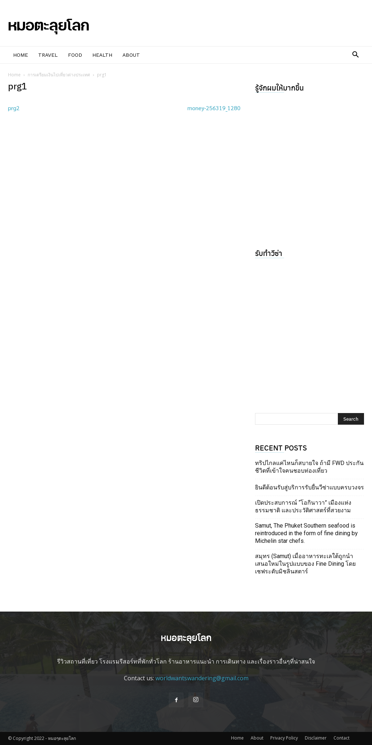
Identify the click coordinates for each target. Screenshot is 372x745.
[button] (355, 55)
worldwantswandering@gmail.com (201, 678)
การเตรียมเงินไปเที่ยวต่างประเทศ (59, 75)
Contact (341, 738)
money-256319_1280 (213, 108)
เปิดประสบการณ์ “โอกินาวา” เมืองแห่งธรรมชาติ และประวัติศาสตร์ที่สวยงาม (303, 506)
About (131, 55)
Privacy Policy (284, 738)
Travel (48, 55)
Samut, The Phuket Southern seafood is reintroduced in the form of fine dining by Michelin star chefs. (306, 533)
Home (20, 55)
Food (75, 55)
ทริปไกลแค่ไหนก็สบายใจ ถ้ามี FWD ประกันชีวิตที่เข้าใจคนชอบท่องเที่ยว (309, 467)
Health (102, 55)
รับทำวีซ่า (268, 253)
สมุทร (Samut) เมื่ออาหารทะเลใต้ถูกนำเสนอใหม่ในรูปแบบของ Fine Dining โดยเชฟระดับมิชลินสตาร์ (305, 564)
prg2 (14, 108)
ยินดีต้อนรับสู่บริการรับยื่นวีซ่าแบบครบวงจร (309, 487)
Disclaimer (316, 738)
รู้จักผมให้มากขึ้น (279, 87)
